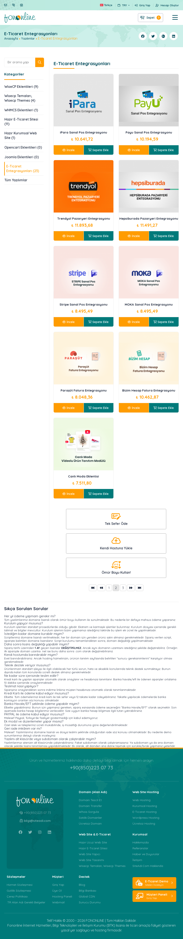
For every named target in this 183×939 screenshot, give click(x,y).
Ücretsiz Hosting (143, 823)
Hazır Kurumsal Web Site (20, 135)
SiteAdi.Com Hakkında (147, 866)
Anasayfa (11, 38)
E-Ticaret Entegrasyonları (22, 168)
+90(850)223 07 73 (91, 767)
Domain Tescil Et (90, 800)
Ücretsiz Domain (90, 823)
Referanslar (140, 848)
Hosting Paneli (62, 896)
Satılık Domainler (90, 818)
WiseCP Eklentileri (21, 86)
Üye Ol (57, 890)
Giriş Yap (58, 885)
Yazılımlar (28, 38)
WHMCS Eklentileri (21, 110)
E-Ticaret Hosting (144, 812)
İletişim (137, 860)
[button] (171, 17)
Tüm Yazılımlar (15, 180)
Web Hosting (141, 800)
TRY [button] (123, 5)
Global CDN (87, 896)
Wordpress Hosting (145, 818)
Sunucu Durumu (90, 902)
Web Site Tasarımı (91, 860)
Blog (82, 885)
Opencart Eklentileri (23, 147)
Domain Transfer (90, 806)
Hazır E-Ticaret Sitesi (21, 121)
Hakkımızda (140, 842)
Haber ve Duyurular (145, 854)
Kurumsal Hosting (144, 806)
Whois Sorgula (89, 812)
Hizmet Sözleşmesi (19, 885)
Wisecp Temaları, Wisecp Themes (19, 98)
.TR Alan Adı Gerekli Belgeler (26, 902)
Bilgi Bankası (87, 890)
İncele (68, 150)
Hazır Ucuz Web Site (93, 842)
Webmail (58, 902)
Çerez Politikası (17, 896)
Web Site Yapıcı (89, 854)
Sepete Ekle (98, 150)
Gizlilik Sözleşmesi (19, 890)
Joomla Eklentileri (21, 157)
